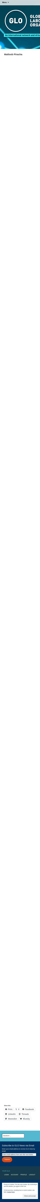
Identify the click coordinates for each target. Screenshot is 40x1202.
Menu (4, 2)
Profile (23, 1175)
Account (14, 1175)
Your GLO (6, 1171)
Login (6, 1175)
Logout (32, 1175)
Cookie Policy (11, 1192)
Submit (7, 1159)
